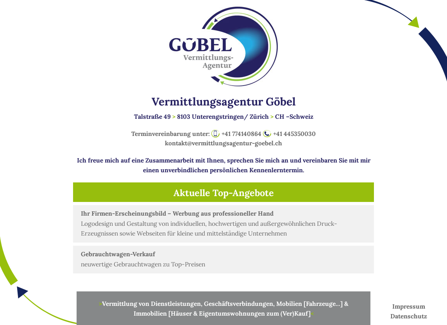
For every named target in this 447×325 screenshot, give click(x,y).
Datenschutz (408, 316)
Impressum (408, 306)
